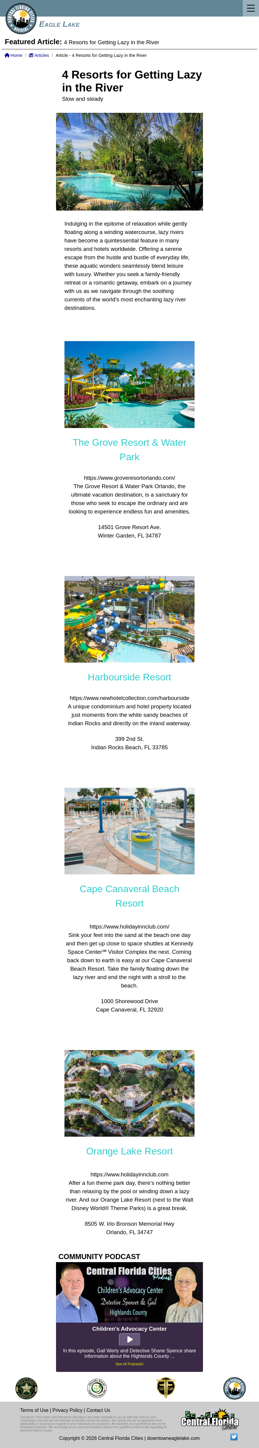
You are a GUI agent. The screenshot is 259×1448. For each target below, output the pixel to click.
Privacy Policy (67, 1410)
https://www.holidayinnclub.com (129, 1174)
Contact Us (98, 1410)
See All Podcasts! (129, 1364)
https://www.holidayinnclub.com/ (129, 926)
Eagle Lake (59, 24)
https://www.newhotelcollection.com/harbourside (129, 698)
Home (13, 55)
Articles (39, 55)
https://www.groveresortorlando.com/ (129, 478)
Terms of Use (34, 1410)
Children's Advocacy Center (129, 1329)
